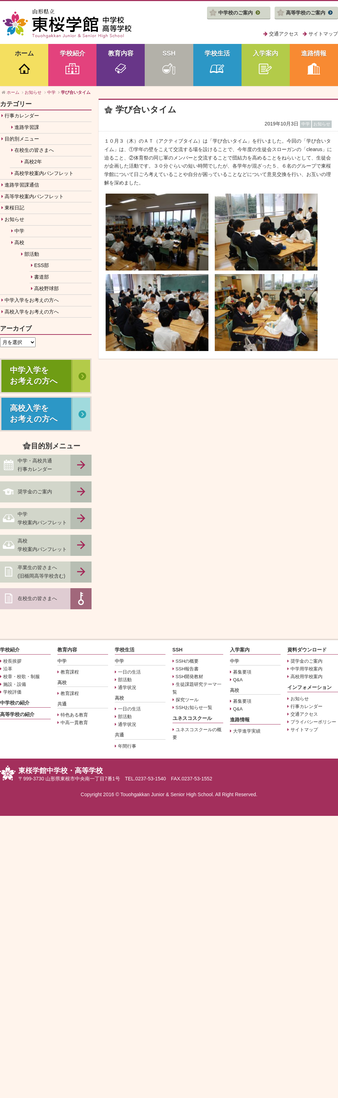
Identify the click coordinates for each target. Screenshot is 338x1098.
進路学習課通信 (22, 185)
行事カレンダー (22, 115)
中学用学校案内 (306, 668)
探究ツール (187, 699)
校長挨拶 (12, 661)
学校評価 (12, 692)
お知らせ (14, 219)
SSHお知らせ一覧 (194, 707)
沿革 (7, 668)
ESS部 (41, 265)
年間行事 (127, 746)
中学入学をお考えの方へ (32, 300)
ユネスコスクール (192, 718)
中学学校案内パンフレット (42, 518)
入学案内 (265, 53)
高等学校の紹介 (17, 714)
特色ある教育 (74, 714)
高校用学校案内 (306, 676)
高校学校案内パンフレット (44, 173)
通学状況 (127, 687)
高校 (19, 242)
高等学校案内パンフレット (34, 196)
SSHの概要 (187, 661)
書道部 (41, 277)
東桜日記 (14, 207)
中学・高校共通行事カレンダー (35, 465)
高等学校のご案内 (305, 12)
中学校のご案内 (235, 12)
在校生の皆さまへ (34, 150)
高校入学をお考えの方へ (32, 311)
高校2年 (33, 161)
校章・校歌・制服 (21, 676)
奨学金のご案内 (35, 491)
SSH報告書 (187, 668)
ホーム (24, 53)
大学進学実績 (247, 731)
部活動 (31, 254)
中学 (19, 231)
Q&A (238, 679)
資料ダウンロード (307, 649)
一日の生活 (129, 672)
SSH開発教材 (190, 676)
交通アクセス (284, 34)
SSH (168, 53)
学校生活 (217, 53)
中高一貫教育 (74, 722)
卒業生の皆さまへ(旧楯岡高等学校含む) (41, 572)
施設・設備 (14, 684)
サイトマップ (323, 34)
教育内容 (120, 53)
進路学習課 (26, 127)
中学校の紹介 (15, 703)
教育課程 (70, 672)
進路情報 (313, 53)
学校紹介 (72, 53)
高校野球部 (46, 288)
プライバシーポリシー (313, 722)
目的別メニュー (22, 139)
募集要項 (242, 672)
